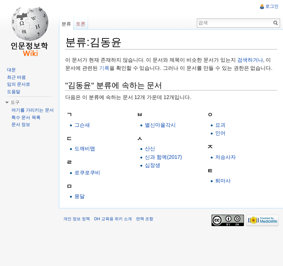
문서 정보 (20, 124)
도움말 (13, 91)
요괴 (220, 125)
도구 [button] (15, 102)
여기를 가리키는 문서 (32, 110)
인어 (220, 133)
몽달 (79, 196)
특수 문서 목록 (26, 117)
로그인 (272, 6)
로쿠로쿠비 (87, 172)
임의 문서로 (18, 84)
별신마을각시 (160, 125)
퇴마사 (223, 181)
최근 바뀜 (16, 77)
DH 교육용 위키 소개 (113, 218)
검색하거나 (250, 60)
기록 (104, 68)
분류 (66, 24)
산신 (150, 148)
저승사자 (225, 157)
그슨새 (82, 125)
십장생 (152, 165)
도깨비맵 (84, 148)
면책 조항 (144, 218)
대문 (11, 69)
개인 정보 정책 (76, 218)
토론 (80, 24)
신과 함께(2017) (163, 157)
